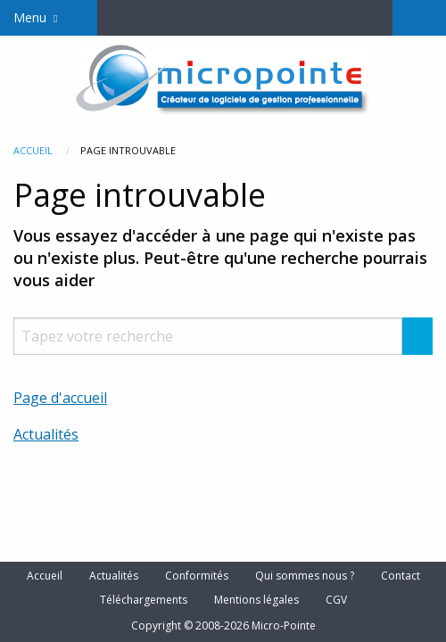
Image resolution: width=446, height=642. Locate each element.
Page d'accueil (60, 397)
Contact (400, 576)
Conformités (196, 576)
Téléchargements (143, 600)
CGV (336, 600)
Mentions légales (256, 600)
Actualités (45, 434)
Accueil (33, 150)
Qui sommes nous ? (304, 576)
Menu (29, 17)
